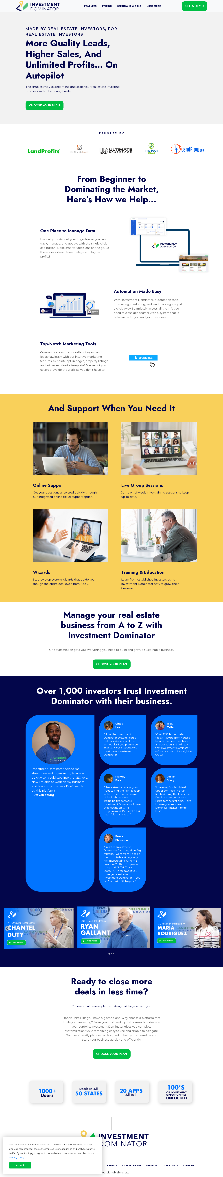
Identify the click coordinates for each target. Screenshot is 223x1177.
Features (90, 6)
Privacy (112, 1165)
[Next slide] (215, 928)
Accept (20, 1165)
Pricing (107, 6)
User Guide (154, 6)
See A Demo (194, 6)
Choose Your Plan (44, 105)
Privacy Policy (16, 1157)
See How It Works (129, 6)
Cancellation (131, 1165)
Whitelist (152, 1165)
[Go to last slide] (7, 928)
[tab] (109, 953)
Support (189, 1165)
